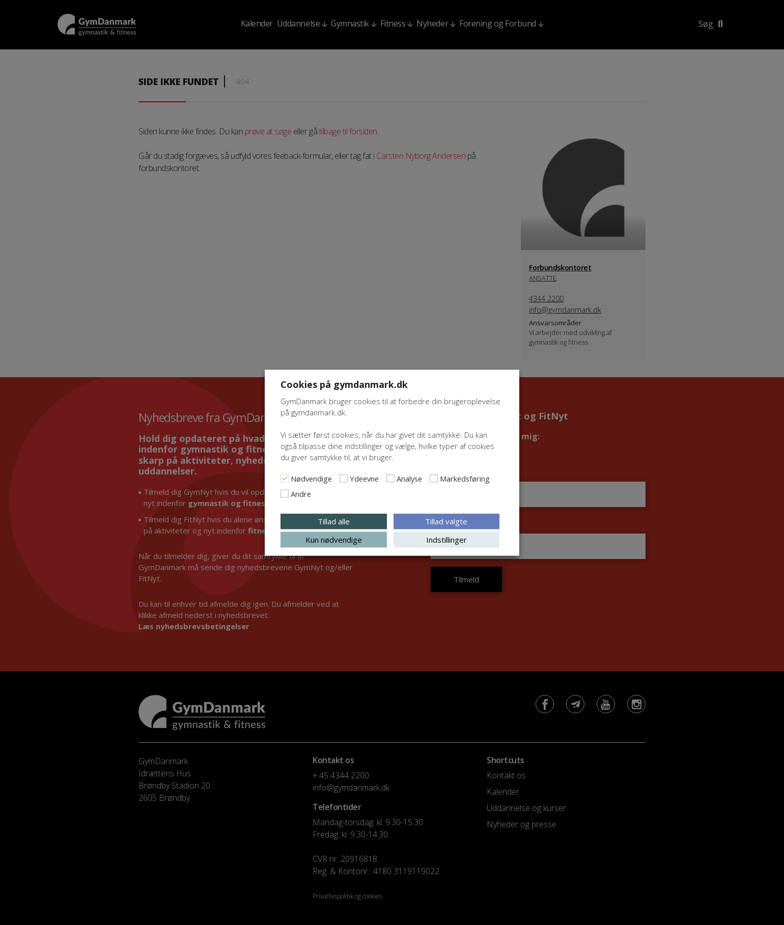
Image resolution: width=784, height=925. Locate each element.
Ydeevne (364, 478)
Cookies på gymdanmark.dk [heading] (344, 384)
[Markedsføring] (434, 478)
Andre (301, 493)
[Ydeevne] (344, 478)
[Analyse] (390, 478)
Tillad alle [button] (334, 521)
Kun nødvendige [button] (333, 539)
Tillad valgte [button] (446, 521)
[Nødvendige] (285, 478)
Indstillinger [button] (446, 539)
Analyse (409, 478)
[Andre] (285, 493)
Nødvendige (311, 478)
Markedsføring (465, 478)
